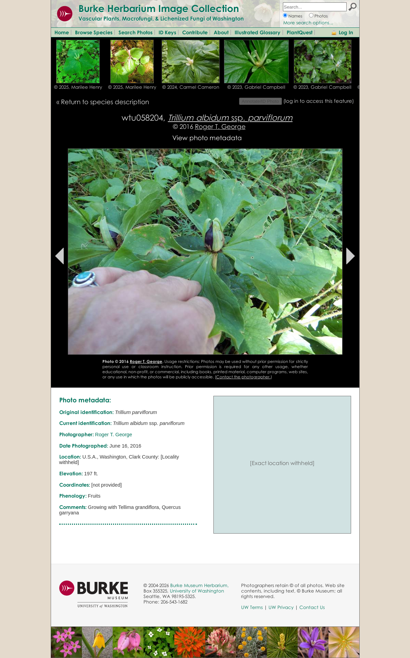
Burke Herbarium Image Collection (158, 8)
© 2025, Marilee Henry (78, 87)
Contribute (195, 32)
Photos (321, 16)
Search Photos (135, 32)
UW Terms (252, 607)
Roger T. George (220, 126)
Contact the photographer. (243, 376)
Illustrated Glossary (258, 32)
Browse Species (93, 32)
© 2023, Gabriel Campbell (256, 87)
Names (295, 16)
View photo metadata (207, 138)
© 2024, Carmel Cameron (190, 87)
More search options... (308, 22)
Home (61, 32)
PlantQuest (299, 32)
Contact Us (312, 607)
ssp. (230, 117)
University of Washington (197, 591)
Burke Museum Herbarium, (199, 585)
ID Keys (167, 32)
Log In (346, 32)
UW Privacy (281, 607)
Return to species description (105, 102)
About (221, 32)
